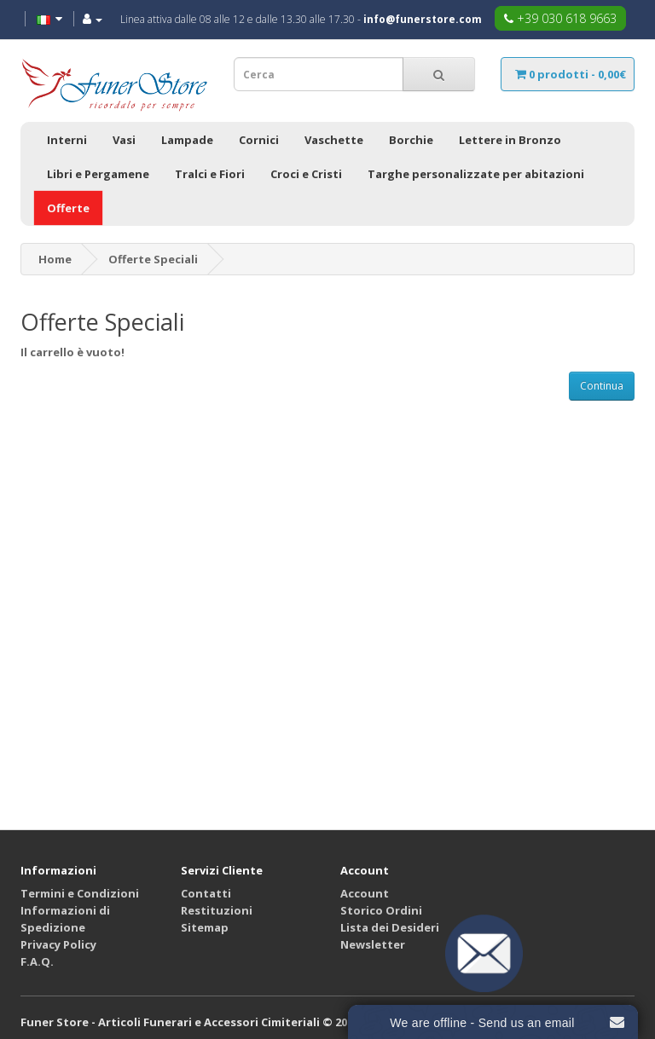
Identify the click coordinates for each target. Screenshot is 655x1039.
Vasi (124, 139)
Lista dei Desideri (389, 927)
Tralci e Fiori (210, 174)
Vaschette (333, 139)
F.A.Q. (37, 961)
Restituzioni (216, 910)
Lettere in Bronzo (510, 139)
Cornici (259, 139)
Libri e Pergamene (98, 174)
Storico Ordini (381, 910)
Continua (601, 385)
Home (55, 259)
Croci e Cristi (306, 174)
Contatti (206, 893)
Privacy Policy (58, 944)
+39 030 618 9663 (560, 18)
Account (364, 893)
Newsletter (372, 944)
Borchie (411, 139)
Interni (67, 139)
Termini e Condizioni (79, 893)
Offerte (68, 208)
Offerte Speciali (153, 259)
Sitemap (205, 927)
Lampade (187, 139)
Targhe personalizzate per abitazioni (476, 174)
